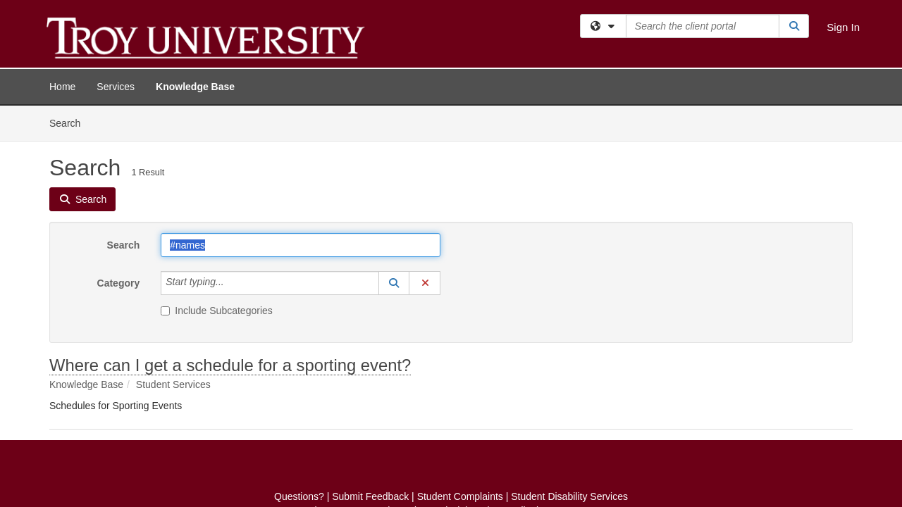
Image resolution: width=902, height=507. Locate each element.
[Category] (232, 177)
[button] (393, 177)
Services (116, 86)
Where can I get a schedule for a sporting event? (230, 259)
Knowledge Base (195, 86)
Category (118, 177)
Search (123, 139)
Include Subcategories (217, 205)
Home (62, 86)
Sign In (843, 27)
